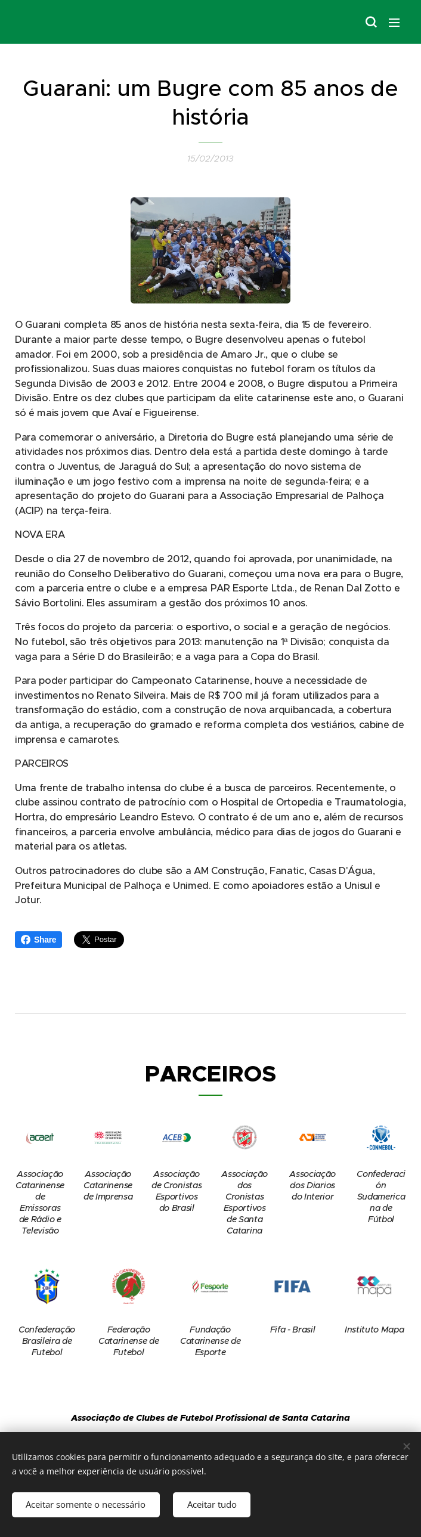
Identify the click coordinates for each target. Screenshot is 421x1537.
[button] (370, 22)
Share (38, 939)
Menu (394, 22)
